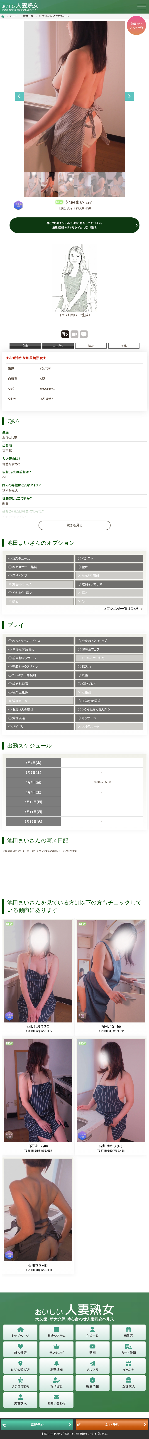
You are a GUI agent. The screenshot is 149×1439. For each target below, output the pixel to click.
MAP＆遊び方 (20, 1366)
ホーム (13, 16)
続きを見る (75, 525)
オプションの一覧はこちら (121, 608)
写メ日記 (56, 1382)
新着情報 (92, 1382)
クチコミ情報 (20, 1382)
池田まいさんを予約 (136, 25)
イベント (128, 1366)
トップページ (20, 1332)
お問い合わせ (56, 1399)
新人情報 (20, 1349)
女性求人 (128, 1382)
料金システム (57, 1332)
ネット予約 (98, 1424)
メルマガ (92, 1366)
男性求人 (20, 1399)
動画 (92, 1349)
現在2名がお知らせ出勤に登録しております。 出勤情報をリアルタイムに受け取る (74, 225)
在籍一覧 (28, 16)
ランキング (56, 1349)
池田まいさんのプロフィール (54, 16)
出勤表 (128, 1332)
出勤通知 (56, 1366)
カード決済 (128, 1349)
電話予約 (23, 1424)
